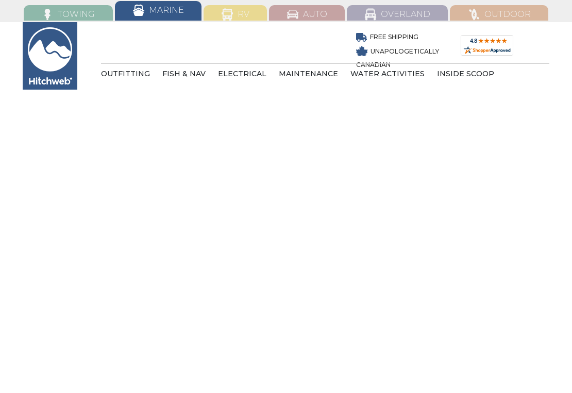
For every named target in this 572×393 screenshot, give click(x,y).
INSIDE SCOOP (465, 73)
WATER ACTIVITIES (387, 73)
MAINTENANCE (308, 73)
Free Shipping (387, 37)
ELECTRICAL (242, 73)
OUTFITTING (125, 73)
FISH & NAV (184, 73)
